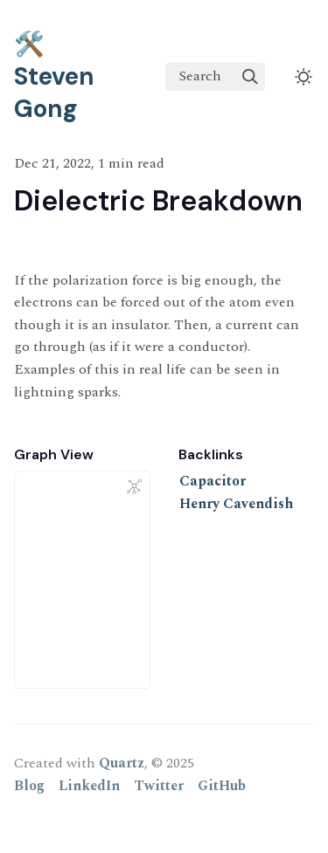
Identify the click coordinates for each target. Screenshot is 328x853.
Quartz (121, 763)
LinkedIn (89, 785)
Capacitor (212, 481)
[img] (250, 77)
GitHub (222, 785)
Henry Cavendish (236, 503)
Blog (29, 785)
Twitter (159, 785)
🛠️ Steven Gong (54, 76)
